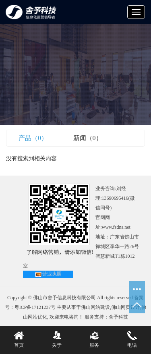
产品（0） (33, 138)
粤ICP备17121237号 (35, 307)
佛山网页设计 (125, 307)
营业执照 (52, 274)
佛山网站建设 (95, 307)
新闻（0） (87, 138)
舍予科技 (118, 317)
